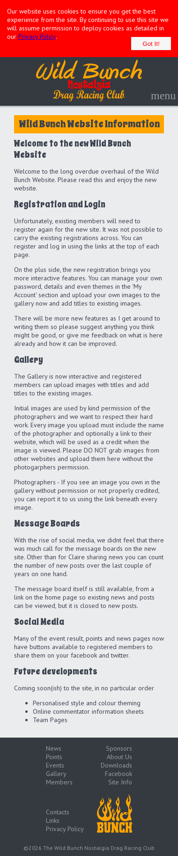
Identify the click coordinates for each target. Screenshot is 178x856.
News (53, 748)
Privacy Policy (37, 36)
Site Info (120, 782)
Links (52, 820)
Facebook (118, 773)
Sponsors (119, 748)
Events (55, 765)
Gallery (56, 773)
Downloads (116, 765)
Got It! (150, 43)
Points (54, 757)
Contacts (57, 812)
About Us (119, 757)
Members (59, 782)
